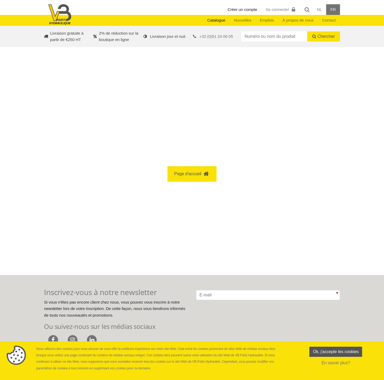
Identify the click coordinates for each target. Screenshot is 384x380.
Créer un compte (242, 9)
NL (319, 9)
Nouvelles (242, 20)
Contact (329, 20)
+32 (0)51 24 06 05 (216, 36)
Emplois (267, 20)
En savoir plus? (336, 363)
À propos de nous (298, 20)
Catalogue (216, 20)
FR (333, 9)
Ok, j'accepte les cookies (336, 351)
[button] (191, 86)
